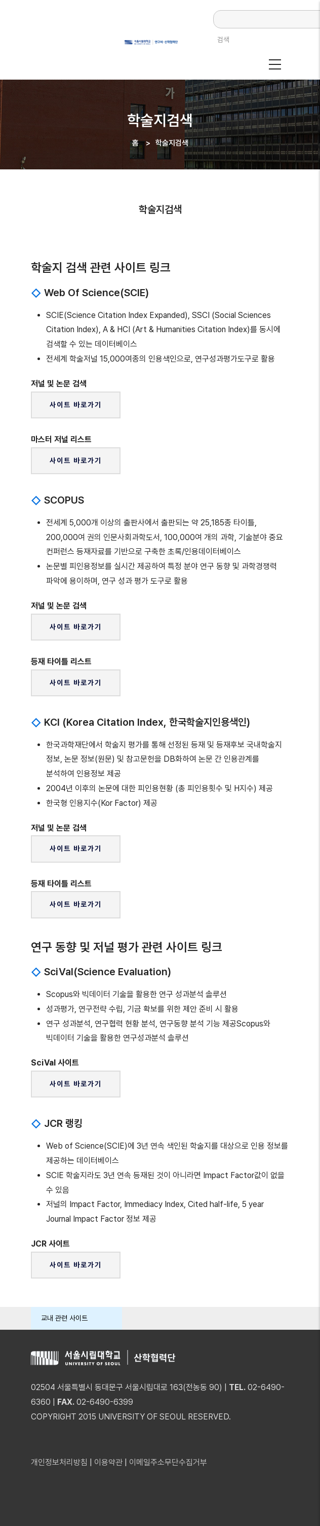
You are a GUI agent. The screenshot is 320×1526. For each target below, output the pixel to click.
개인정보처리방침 (59, 1462)
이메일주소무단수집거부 (168, 1462)
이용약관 (108, 1462)
